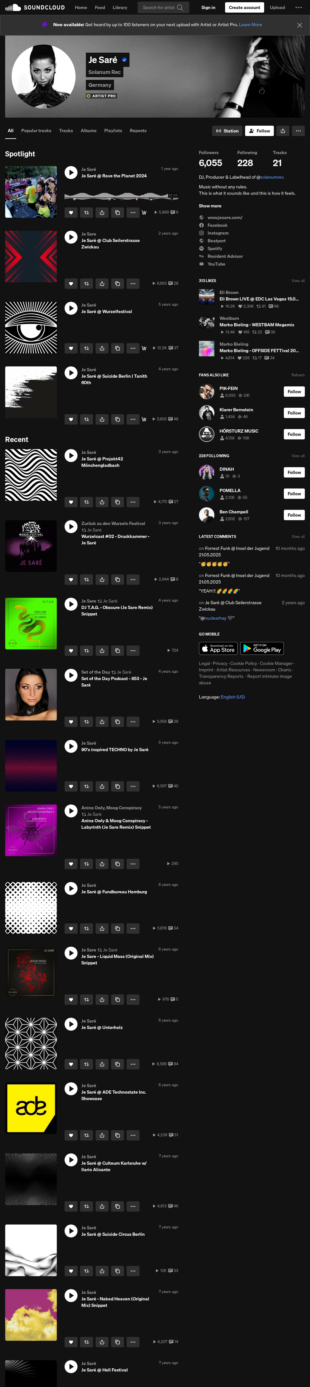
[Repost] (86, 212)
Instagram (214, 232)
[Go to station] (227, 131)
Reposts (138, 130)
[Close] (299, 25)
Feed (100, 7)
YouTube (212, 264)
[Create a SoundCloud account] (244, 7)
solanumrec (272, 177)
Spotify (210, 248)
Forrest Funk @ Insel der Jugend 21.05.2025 (234, 551)
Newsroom (264, 669)
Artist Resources (233, 669)
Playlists (113, 130)
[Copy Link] (117, 212)
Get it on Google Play (262, 648)
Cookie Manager (276, 663)
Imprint (206, 669)
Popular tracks (36, 130)
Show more (210, 206)
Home (81, 7)
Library (120, 7)
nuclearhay (215, 618)
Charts (284, 669)
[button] (299, 7)
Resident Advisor (221, 256)
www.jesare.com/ (221, 217)
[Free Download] (144, 348)
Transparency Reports (221, 676)
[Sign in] (208, 7)
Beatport (212, 240)
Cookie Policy (243, 663)
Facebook (213, 225)
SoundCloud (35, 7)
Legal (204, 663)
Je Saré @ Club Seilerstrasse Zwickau (230, 606)
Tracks (66, 130)
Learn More (250, 24)
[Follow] (259, 131)
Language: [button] (222, 696)
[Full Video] (144, 212)
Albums (89, 130)
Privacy (220, 663)
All (11, 130)
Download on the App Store (218, 648)
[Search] (163, 7)
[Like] (71, 212)
